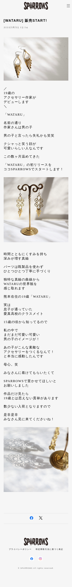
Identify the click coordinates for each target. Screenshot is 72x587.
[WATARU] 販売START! (25, 21)
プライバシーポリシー (20, 549)
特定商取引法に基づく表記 (49, 549)
